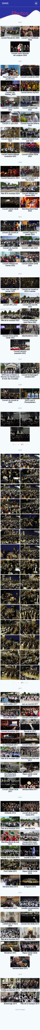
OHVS (5, 3)
